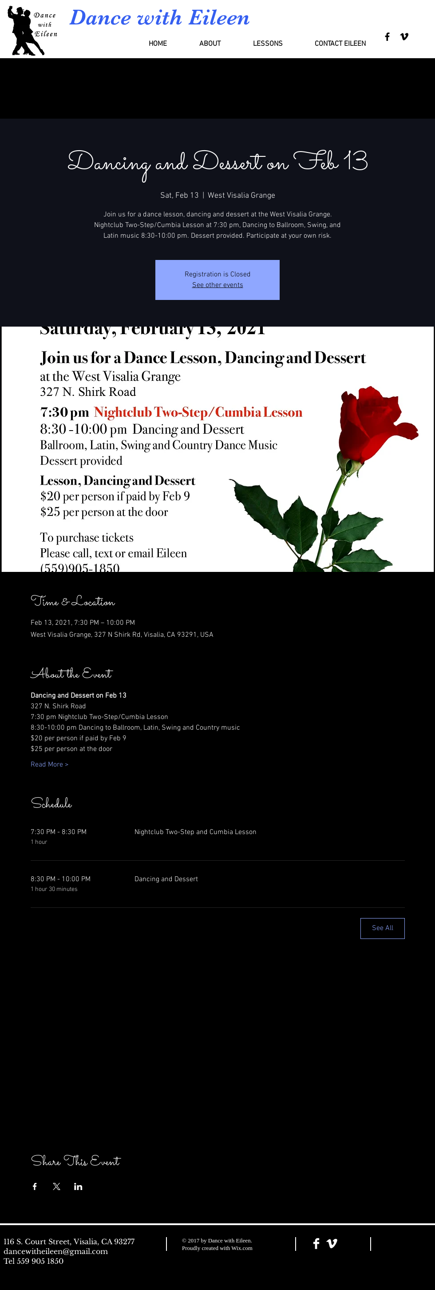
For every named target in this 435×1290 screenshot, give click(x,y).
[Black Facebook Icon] (387, 36)
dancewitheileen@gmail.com (56, 1251)
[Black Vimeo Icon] (404, 36)
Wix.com (242, 1248)
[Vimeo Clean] (331, 1243)
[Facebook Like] (405, 1244)
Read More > (50, 764)
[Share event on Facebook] (35, 1186)
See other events (217, 285)
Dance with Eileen (159, 17)
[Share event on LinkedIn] (78, 1186)
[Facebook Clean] (316, 1243)
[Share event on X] (56, 1186)
